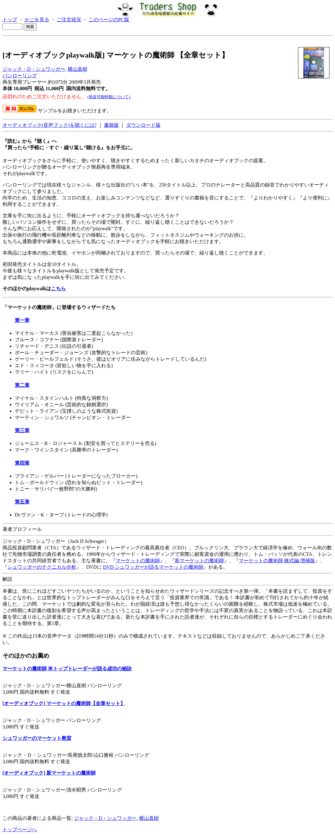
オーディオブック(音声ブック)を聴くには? (49, 125)
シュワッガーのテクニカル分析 (41, 567)
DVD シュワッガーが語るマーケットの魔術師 (153, 567)
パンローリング (19, 75)
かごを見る (37, 19)
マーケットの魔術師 (138, 560)
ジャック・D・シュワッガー (33, 69)
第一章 (22, 320)
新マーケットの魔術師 (199, 560)
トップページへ (19, 829)
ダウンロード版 (143, 125)
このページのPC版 (109, 19)
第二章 (22, 385)
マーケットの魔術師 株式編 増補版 (277, 560)
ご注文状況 (69, 19)
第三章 (22, 430)
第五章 (22, 501)
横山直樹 (77, 69)
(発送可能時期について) (109, 96)
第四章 (22, 463)
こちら (58, 288)
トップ (9, 19)
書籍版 (111, 125)
